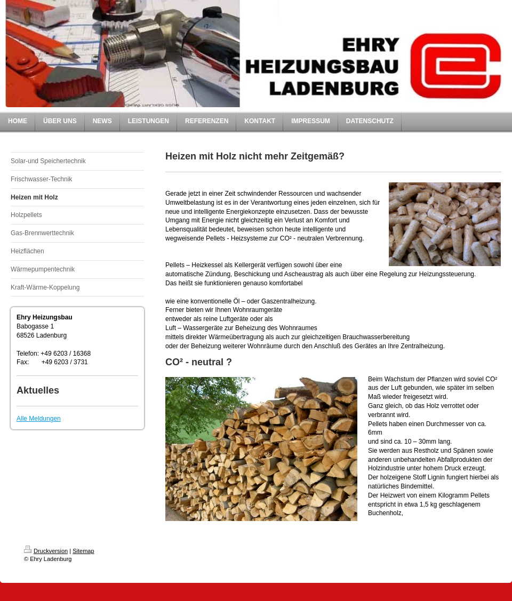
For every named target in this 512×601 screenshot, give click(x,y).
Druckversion (46, 551)
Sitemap (83, 551)
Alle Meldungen (39, 418)
